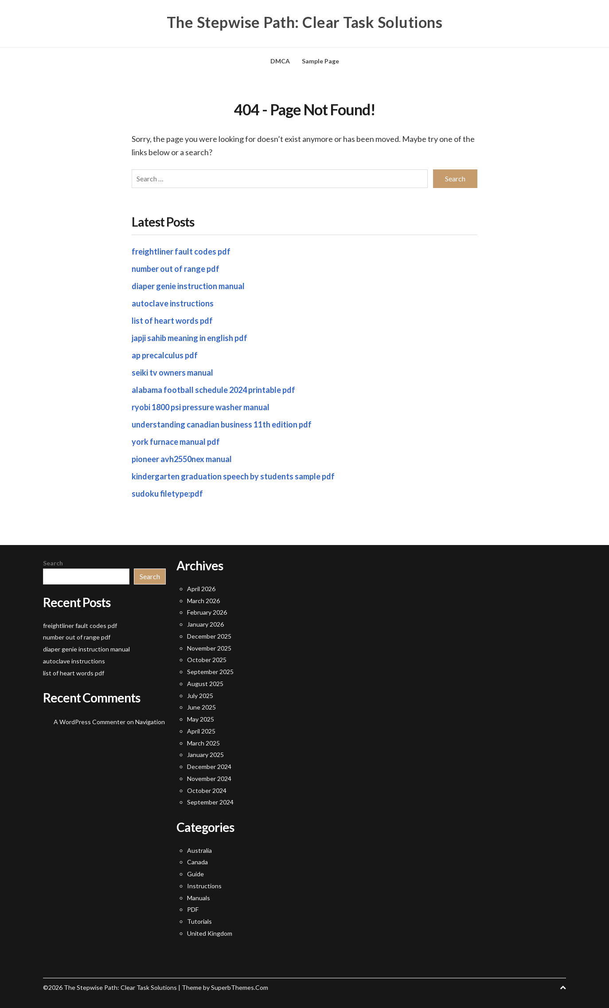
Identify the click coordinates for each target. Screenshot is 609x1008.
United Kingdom (209, 933)
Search (53, 563)
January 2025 (205, 754)
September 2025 (210, 671)
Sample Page (320, 61)
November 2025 (209, 648)
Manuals (198, 898)
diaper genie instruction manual (188, 286)
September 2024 (210, 802)
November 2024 (209, 778)
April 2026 (201, 588)
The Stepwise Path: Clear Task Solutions (305, 22)
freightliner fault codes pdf (181, 251)
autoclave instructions (173, 303)
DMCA (280, 61)
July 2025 (200, 695)
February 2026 (207, 612)
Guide (195, 874)
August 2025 (205, 683)
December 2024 (209, 766)
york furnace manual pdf (176, 442)
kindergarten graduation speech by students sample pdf (233, 476)
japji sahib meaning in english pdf (189, 338)
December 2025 (209, 636)
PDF (193, 909)
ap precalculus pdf (165, 355)
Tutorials (199, 921)
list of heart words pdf (172, 321)
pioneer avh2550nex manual (182, 459)
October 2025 (206, 659)
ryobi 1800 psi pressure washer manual (200, 407)
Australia (199, 850)
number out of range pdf (175, 269)
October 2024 (206, 790)
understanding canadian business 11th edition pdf (222, 424)
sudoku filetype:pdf (167, 493)
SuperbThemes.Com (239, 987)
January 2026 (205, 624)
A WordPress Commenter (89, 722)
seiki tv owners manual (172, 372)
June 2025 (201, 707)
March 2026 (203, 600)
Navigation (150, 722)
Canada (197, 862)
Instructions (204, 886)
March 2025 (203, 743)
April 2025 (201, 731)
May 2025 (200, 719)
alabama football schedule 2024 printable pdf (213, 390)
